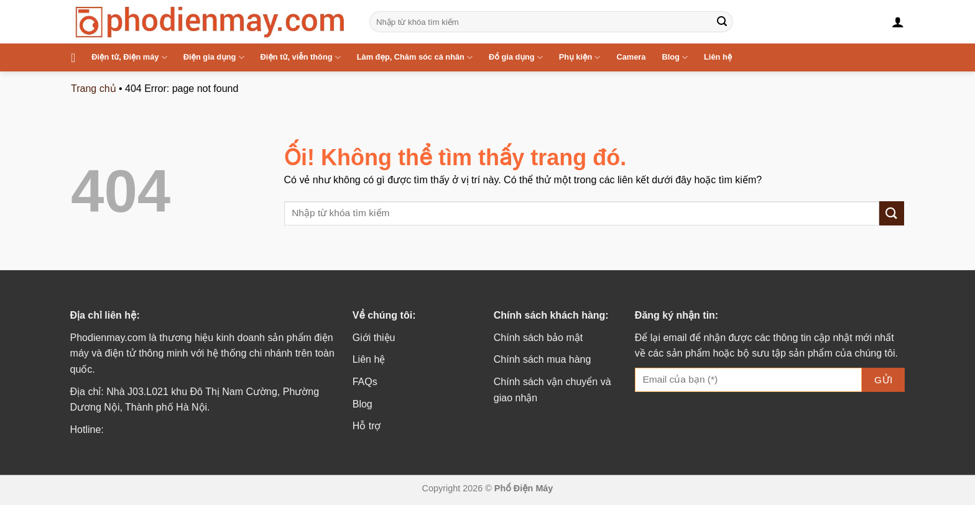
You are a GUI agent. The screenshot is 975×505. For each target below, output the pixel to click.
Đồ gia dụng (516, 57)
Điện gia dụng (213, 57)
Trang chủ (93, 88)
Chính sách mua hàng (542, 359)
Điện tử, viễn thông (301, 57)
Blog (675, 57)
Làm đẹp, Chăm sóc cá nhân (415, 57)
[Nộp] (721, 21)
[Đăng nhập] (898, 21)
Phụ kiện (580, 57)
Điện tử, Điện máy (129, 57)
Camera (630, 56)
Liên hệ (718, 56)
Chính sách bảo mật (538, 337)
